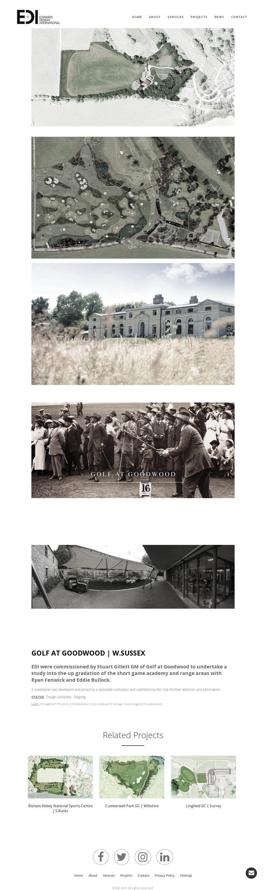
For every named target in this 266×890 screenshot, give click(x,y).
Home (137, 17)
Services (176, 17)
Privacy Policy (165, 875)
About (155, 17)
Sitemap (186, 875)
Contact (239, 17)
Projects (199, 17)
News (219, 17)
